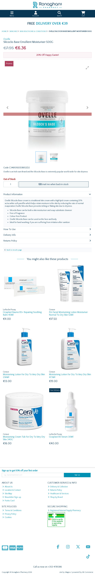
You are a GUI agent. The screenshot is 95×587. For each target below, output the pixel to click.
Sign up (77, 475)
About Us (8, 487)
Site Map (7, 494)
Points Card (8, 501)
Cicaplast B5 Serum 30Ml (61, 437)
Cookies (7, 517)
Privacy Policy (9, 514)
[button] (87, 67)
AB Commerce (87, 572)
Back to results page (14, 250)
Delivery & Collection (58, 487)
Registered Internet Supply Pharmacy (64, 510)
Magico (68, 572)
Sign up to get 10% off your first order (20, 470)
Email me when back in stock (53, 184)
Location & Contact (12, 490)
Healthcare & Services (58, 494)
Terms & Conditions (12, 510)
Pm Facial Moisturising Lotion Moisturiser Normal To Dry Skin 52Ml (68, 313)
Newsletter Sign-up (12, 497)
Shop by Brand (55, 497)
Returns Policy (55, 490)
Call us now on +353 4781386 (47, 567)
